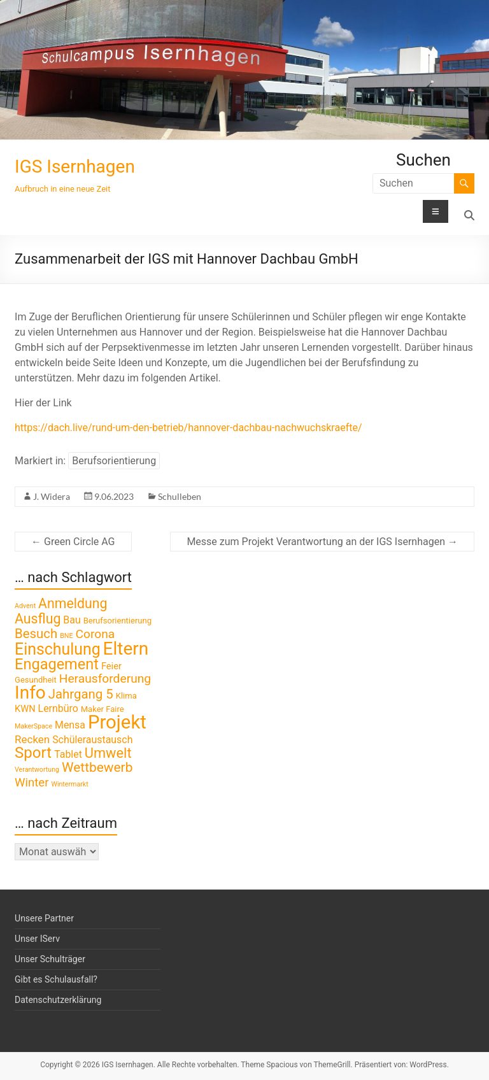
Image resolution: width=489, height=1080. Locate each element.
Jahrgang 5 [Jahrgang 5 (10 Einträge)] (80, 694)
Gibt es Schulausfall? (56, 979)
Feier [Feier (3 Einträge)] (111, 666)
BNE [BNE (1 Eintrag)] (66, 636)
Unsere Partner (44, 918)
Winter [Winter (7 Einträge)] (31, 783)
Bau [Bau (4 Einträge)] (71, 620)
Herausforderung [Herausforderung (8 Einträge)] (105, 678)
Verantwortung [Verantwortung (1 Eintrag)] (37, 769)
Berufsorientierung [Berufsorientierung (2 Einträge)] (117, 620)
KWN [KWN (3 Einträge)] (25, 708)
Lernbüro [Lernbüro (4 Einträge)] (58, 708)
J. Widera (51, 496)
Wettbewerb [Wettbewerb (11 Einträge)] (97, 767)
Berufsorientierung (114, 461)
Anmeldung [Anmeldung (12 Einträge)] (72, 603)
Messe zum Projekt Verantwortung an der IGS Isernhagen (322, 542)
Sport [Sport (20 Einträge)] (33, 753)
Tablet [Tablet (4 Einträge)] (68, 754)
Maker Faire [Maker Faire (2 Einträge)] (102, 709)
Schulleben (179, 496)
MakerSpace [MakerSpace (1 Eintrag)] (33, 726)
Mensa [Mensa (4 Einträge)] (70, 725)
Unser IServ (37, 939)
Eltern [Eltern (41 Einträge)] (126, 648)
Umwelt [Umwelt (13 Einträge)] (108, 753)
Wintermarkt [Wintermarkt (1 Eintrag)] (69, 784)
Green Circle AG (73, 542)
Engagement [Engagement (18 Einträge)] (57, 664)
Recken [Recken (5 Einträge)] (32, 739)
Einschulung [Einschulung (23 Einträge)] (58, 649)
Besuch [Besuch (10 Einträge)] (36, 633)
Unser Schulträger (50, 959)
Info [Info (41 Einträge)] (30, 692)
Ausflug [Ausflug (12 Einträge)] (37, 619)
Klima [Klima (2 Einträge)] (126, 695)
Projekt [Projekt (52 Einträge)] (117, 722)
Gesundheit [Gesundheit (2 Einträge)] (36, 680)
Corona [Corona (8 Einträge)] (95, 634)
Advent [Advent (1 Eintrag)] (25, 606)
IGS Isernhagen (75, 166)
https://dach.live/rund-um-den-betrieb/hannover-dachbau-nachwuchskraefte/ (188, 428)
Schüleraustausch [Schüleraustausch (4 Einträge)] (92, 740)
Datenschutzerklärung (58, 1000)
